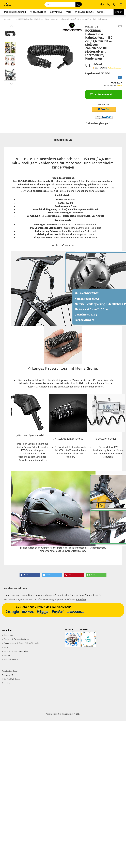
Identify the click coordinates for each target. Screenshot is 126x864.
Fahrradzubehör (38, 12)
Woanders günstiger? (99, 123)
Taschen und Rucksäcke (15, 12)
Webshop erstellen (53, 714)
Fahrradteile (56, 12)
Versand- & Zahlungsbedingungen (18, 639)
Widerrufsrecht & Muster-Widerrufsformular (21, 643)
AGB (6, 647)
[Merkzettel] (115, 4)
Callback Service (11, 659)
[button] (102, 4)
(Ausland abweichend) (114, 68)
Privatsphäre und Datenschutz (16, 651)
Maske (68, 12)
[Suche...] (78, 4)
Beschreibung (63, 140)
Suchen (118, 12)
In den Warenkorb (101, 94)
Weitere (100, 12)
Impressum (8, 635)
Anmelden (81, 599)
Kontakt (7, 655)
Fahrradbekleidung (84, 12)
